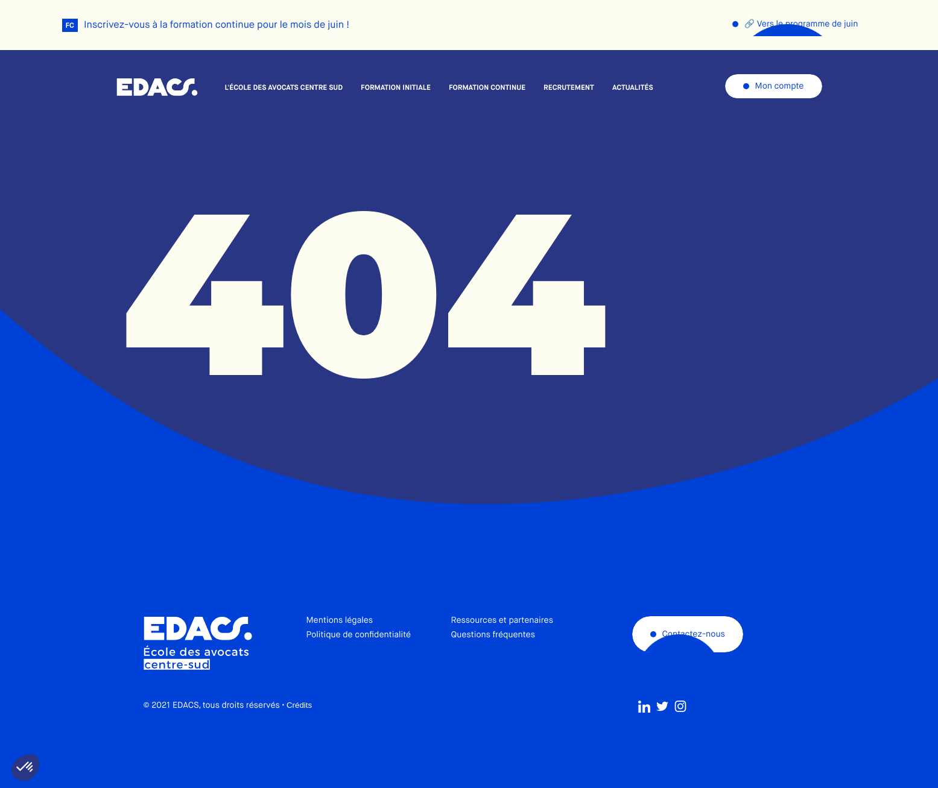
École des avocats (157, 87)
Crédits (299, 727)
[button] (25, 767)
